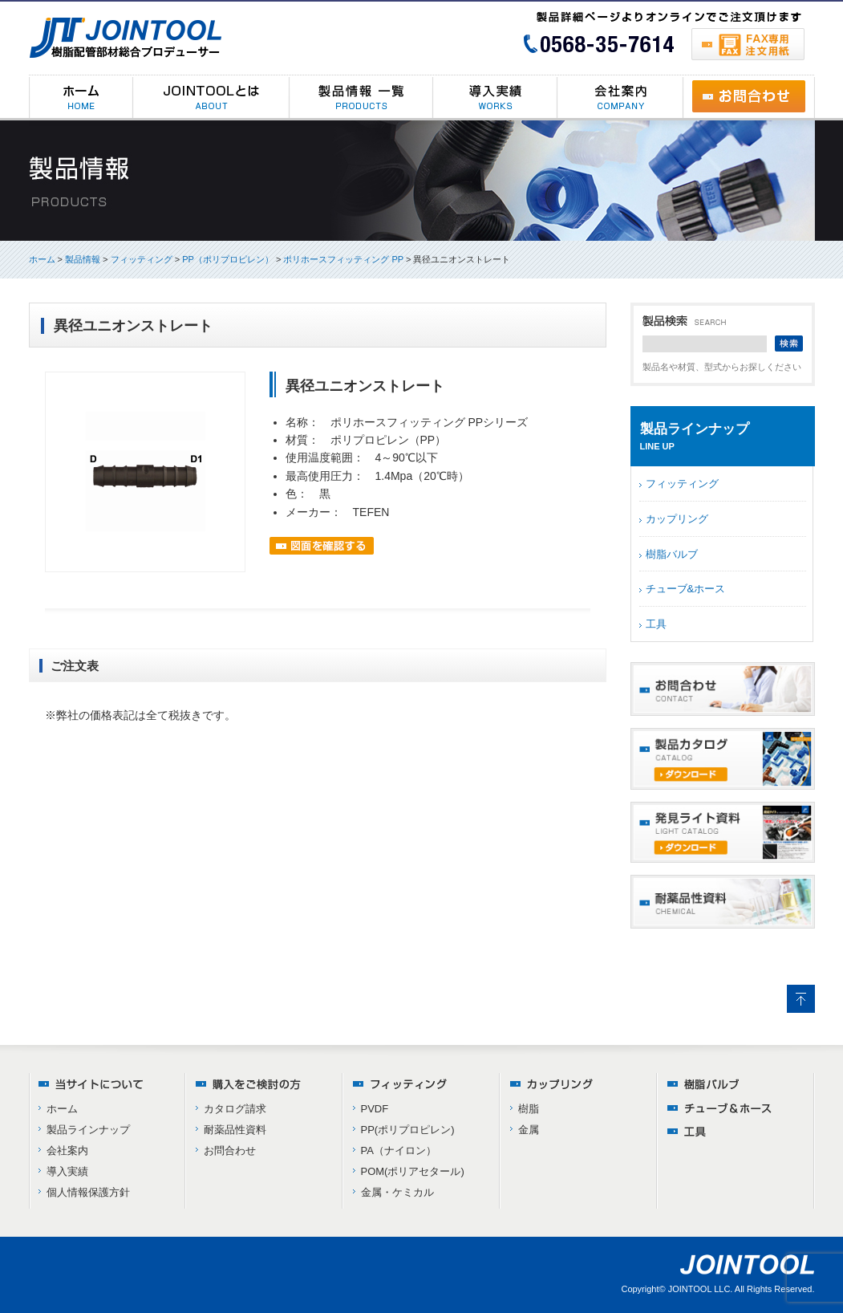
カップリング (677, 519)
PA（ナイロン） (398, 1150)
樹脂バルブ (672, 554)
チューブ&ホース (686, 589)
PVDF (375, 1109)
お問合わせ (230, 1150)
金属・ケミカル (397, 1192)
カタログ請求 (235, 1109)
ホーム (42, 259)
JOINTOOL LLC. (700, 1289)
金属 (528, 1130)
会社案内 (67, 1150)
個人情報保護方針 (88, 1192)
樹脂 (528, 1109)
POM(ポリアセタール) (412, 1171)
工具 (656, 624)
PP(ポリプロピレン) (408, 1130)
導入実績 (67, 1171)
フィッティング (682, 484)
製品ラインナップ (88, 1130)
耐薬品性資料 (235, 1130)
